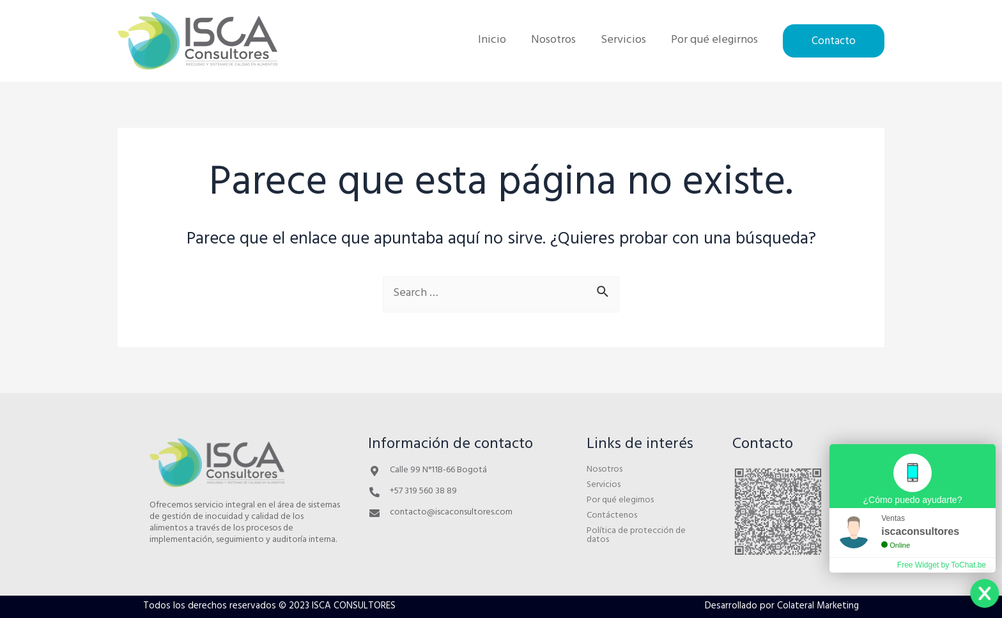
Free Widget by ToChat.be (941, 564)
